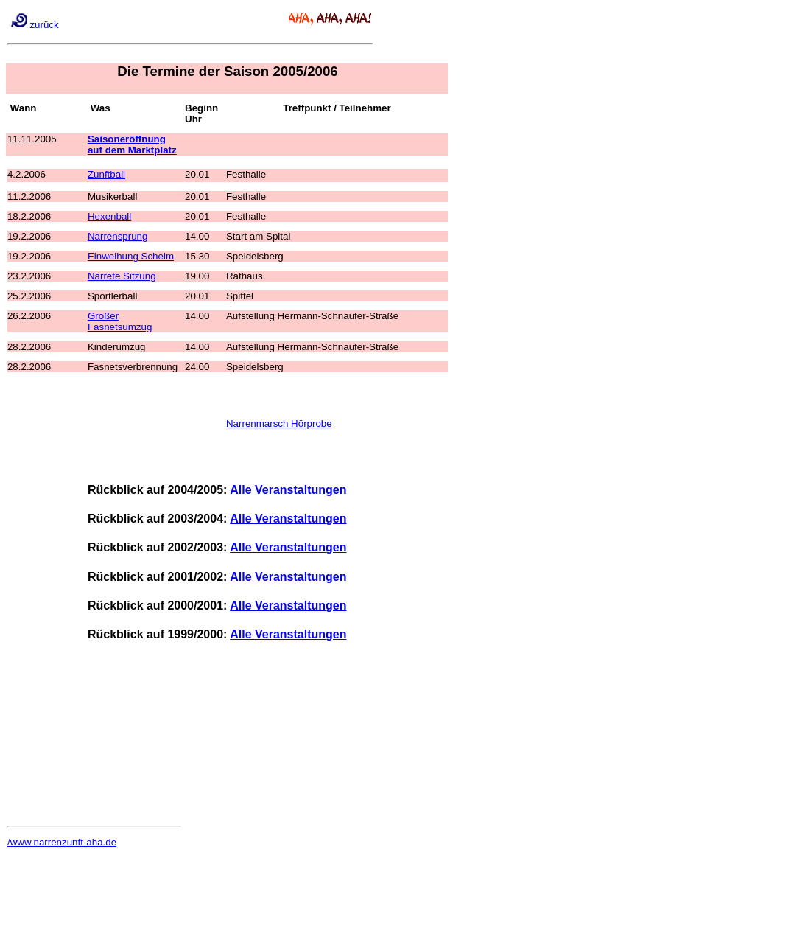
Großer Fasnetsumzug (120, 321)
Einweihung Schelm (131, 256)
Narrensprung (118, 236)
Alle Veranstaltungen (288, 490)
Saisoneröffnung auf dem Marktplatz (132, 144)
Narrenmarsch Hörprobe (279, 423)
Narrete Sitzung (122, 276)
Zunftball (106, 174)
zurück (43, 24)
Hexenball (109, 216)
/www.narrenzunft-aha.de (61, 842)
